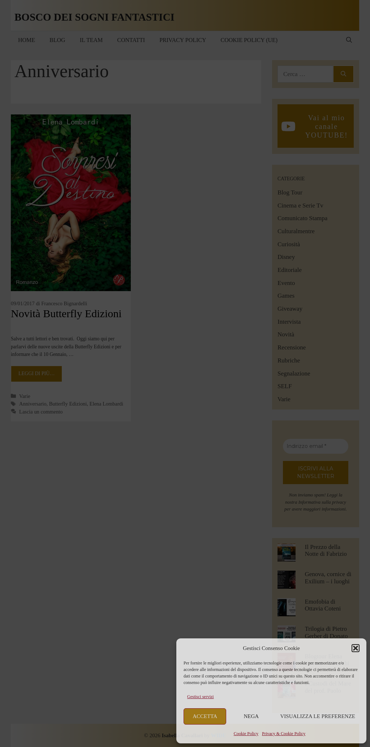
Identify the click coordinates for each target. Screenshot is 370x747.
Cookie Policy (246, 733)
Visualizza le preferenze (318, 716)
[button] (355, 648)
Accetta (205, 716)
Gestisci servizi (200, 696)
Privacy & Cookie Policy (283, 733)
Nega (251, 716)
